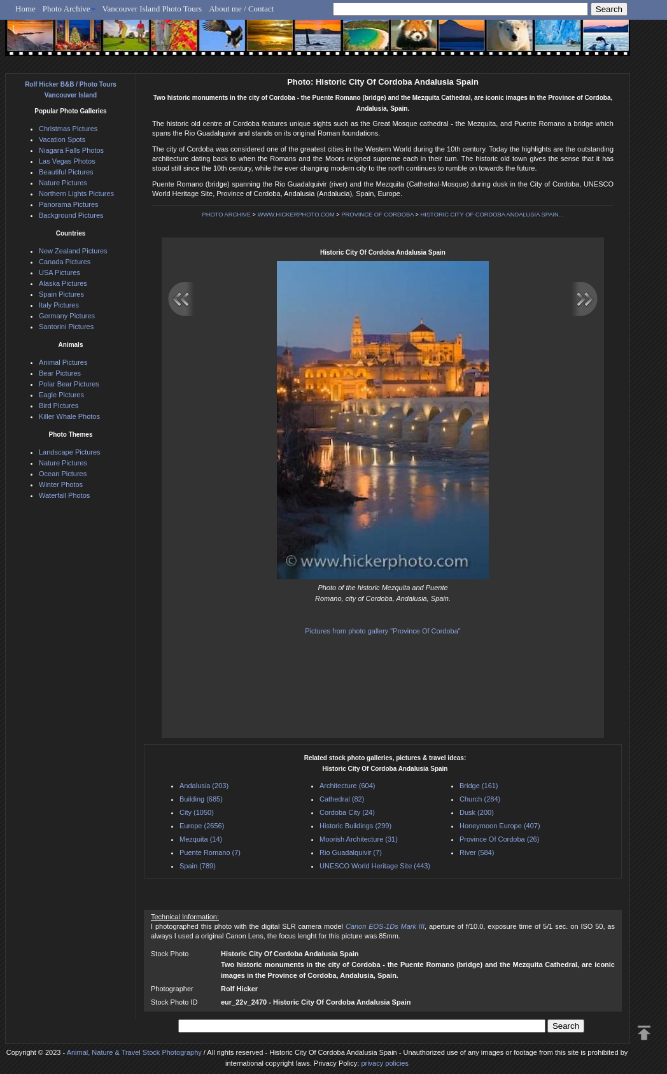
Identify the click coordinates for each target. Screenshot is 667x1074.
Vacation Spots (62, 139)
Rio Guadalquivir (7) (350, 852)
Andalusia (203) (203, 785)
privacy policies (385, 1063)
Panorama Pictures (69, 204)
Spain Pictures (61, 294)
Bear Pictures (60, 373)
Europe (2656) (201, 826)
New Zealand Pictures (73, 251)
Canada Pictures (64, 261)
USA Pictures (59, 272)
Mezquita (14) (200, 839)
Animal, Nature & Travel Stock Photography (134, 1052)
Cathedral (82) (341, 799)
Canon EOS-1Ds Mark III (385, 926)
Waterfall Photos (64, 495)
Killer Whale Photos (69, 416)
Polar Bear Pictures (69, 384)
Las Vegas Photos (67, 161)
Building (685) (201, 799)
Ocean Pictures (63, 473)
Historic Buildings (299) (355, 826)
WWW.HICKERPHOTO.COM (296, 214)
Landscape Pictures (70, 452)
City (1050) (196, 812)
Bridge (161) (479, 785)
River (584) (477, 852)
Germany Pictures (67, 316)
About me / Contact (241, 8)
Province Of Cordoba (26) (499, 839)
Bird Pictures (58, 405)
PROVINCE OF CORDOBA (377, 214)
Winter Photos (61, 484)
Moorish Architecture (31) (358, 839)
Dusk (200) (477, 812)
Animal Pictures (63, 362)
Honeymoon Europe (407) (500, 826)
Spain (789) (197, 866)
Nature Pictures (63, 183)
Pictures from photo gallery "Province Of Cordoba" (382, 631)
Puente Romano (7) (210, 852)
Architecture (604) (347, 785)
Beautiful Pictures (66, 172)
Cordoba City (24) (347, 812)
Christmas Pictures (68, 128)
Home (25, 8)
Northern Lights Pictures (76, 193)
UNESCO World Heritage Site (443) (374, 866)
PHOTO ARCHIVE (226, 214)
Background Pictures (71, 215)
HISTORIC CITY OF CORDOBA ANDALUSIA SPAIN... (492, 214)
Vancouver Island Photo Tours (152, 8)
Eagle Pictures (61, 395)
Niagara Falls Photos (71, 150)
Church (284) (480, 799)
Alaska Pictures (63, 283)
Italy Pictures (59, 305)
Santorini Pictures (66, 326)
